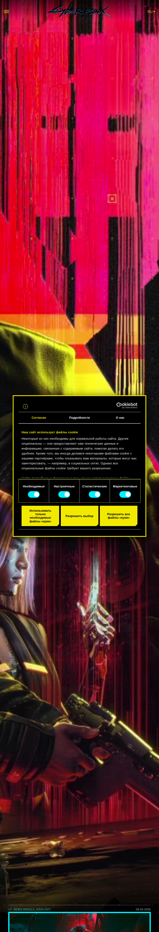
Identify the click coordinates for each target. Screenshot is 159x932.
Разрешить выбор (79, 516)
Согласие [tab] (39, 417)
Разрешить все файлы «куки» (118, 515)
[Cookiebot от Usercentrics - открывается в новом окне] (119, 405)
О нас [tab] (120, 417)
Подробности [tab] (79, 417)
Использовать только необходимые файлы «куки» (40, 516)
